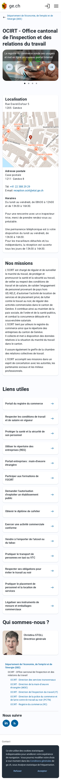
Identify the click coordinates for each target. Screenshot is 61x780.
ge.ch (14, 6)
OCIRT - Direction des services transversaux (33, 679)
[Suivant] (51, 67)
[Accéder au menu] (56, 6)
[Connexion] (47, 6)
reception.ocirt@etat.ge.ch (28, 190)
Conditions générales (40, 761)
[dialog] (30, 761)
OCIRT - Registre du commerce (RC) (28, 704)
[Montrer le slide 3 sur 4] (32, 83)
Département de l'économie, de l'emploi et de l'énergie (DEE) (30, 17)
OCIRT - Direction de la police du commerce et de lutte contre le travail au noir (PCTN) (33, 698)
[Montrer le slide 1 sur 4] (24, 83)
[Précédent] (9, 67)
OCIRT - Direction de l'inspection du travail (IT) (34, 692)
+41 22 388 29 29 (20, 186)
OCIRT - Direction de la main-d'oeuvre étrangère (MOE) (29, 686)
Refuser (18, 771)
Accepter (42, 771)
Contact (6, 741)
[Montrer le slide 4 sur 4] (36, 83)
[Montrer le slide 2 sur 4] (28, 83)
